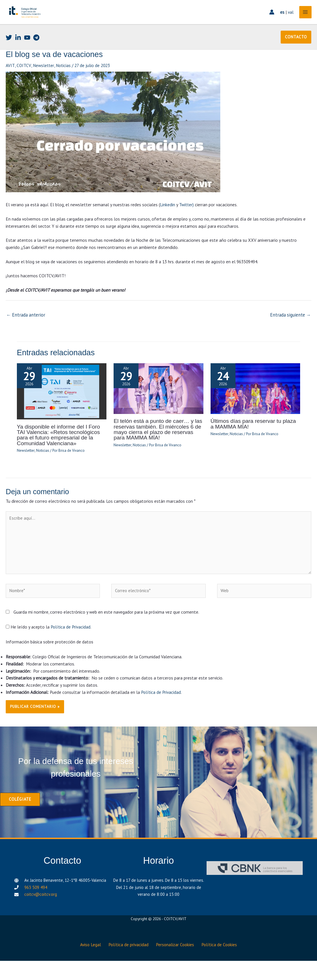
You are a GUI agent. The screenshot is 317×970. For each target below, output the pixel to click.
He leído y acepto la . (49, 639)
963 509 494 (35, 899)
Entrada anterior (24, 327)
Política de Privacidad (71, 639)
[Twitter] (9, 51)
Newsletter (43, 78)
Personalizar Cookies (176, 954)
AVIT (10, 78)
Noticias (64, 78)
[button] (296, 50)
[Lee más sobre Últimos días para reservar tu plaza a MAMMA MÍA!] (255, 400)
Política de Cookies (223, 954)
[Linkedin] (18, 51)
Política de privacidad (128, 954)
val (289, 18)
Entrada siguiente (291, 327)
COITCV (23, 78)
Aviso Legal (87, 954)
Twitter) (186, 217)
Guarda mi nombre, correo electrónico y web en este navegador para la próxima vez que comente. (106, 624)
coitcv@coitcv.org (40, 906)
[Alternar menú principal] (304, 19)
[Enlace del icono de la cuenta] (270, 18)
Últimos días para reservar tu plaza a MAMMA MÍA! (253, 435)
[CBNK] (255, 880)
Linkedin (167, 217)
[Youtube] (27, 51)
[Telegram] (36, 51)
